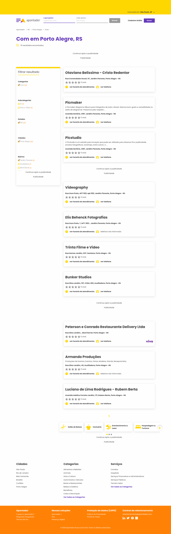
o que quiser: (49, 18)
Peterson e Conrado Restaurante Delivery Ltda (109, 326)
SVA (53, 517)
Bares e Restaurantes (72, 483)
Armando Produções (87, 356)
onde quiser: (81, 18)
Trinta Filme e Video (86, 247)
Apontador (20, 30)
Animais (67, 473)
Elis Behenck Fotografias (90, 217)
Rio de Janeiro (22, 473)
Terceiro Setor (117, 483)
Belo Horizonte (22, 476)
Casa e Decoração (71, 493)
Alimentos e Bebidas (72, 469)
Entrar (149, 20)
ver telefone (109, 87)
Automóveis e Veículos (73, 480)
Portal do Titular (93, 517)
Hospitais (115, 473)
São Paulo (20, 469)
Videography (80, 187)
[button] (108, 434)
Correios (114, 469)
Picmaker (77, 102)
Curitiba (19, 483)
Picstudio (77, 137)
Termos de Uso (22, 519)
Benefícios (67, 490)
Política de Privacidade (96, 514)
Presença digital (58, 519)
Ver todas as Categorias (74, 497)
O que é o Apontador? (25, 514)
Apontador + (57, 514)
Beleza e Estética (70, 486)
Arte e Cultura (69, 476)
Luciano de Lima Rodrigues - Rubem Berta (105, 389)
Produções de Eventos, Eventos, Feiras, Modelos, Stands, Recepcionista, (99, 361)
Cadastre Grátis (135, 20)
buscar (114, 20)
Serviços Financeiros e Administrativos (127, 476)
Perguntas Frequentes (25, 517)
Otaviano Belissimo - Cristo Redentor (101, 72)
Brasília (19, 480)
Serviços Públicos (118, 480)
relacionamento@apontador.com (137, 514)
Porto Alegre (21, 486)
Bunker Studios (82, 277)
